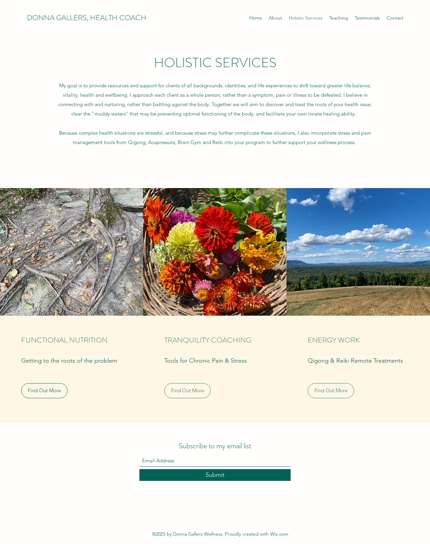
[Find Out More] (44, 390)
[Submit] (215, 475)
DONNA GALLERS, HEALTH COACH (86, 17)
